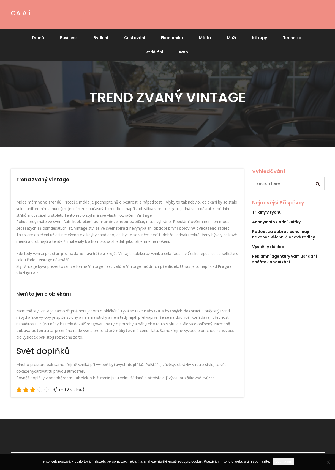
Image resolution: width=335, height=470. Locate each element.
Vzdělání (154, 52)
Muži (231, 37)
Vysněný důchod (269, 246)
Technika (292, 37)
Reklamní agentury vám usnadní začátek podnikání (284, 259)
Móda (205, 37)
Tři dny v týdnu (267, 212)
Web (183, 52)
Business (69, 37)
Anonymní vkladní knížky (276, 222)
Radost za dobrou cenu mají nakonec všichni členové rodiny (283, 234)
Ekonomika (172, 37)
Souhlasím (283, 461)
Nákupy (259, 37)
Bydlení (101, 37)
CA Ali (20, 13)
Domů (38, 37)
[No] (328, 462)
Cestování (134, 37)
